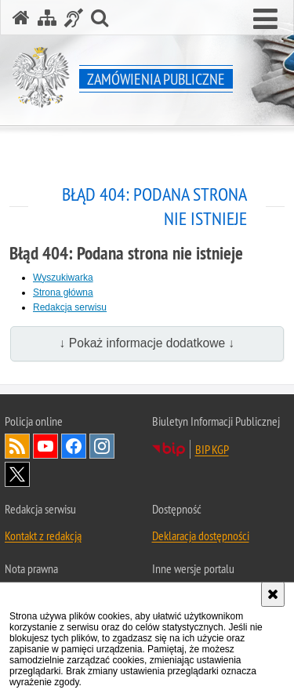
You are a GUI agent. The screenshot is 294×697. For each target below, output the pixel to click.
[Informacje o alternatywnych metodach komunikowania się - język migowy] (73, 17)
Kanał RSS (17, 446)
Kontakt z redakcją (43, 535)
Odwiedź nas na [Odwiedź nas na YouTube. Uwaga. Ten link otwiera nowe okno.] (45, 446)
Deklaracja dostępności (200, 535)
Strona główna (63, 292)
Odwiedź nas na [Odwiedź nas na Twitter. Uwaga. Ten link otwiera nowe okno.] (17, 474)
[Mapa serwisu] (47, 17)
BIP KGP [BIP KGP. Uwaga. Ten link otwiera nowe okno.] (212, 449)
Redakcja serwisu (70, 307)
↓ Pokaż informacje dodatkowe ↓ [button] (147, 343)
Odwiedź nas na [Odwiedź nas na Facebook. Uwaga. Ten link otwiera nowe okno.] (73, 446)
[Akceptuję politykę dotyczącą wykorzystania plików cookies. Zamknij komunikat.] (273, 594)
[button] (265, 19)
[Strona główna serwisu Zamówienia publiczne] (21, 17)
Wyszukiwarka (63, 277)
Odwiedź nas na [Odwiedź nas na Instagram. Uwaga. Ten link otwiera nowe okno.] (101, 446)
